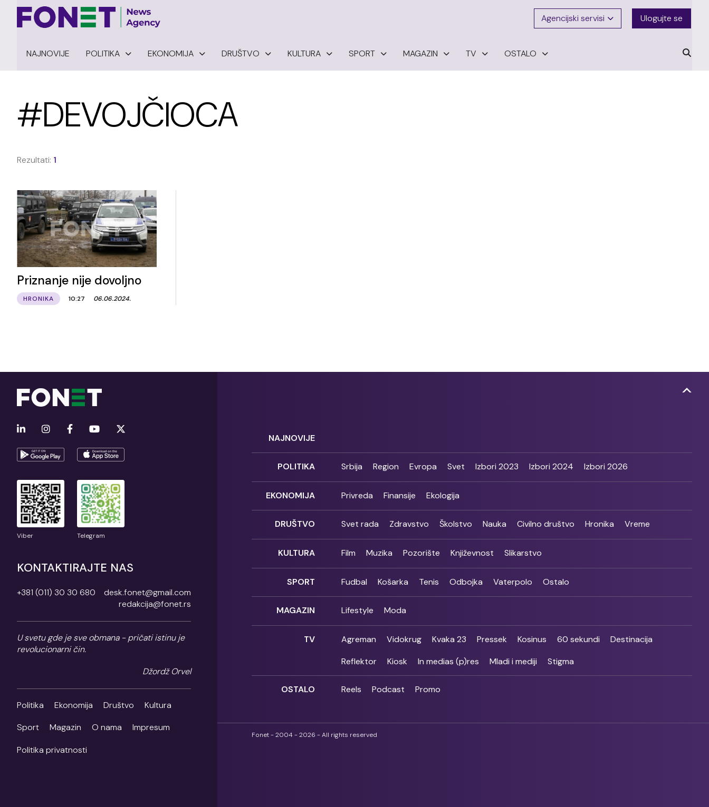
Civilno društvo (545, 520)
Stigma (561, 655)
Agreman (358, 633)
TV (309, 633)
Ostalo (556, 577)
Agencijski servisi (578, 17)
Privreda (357, 492)
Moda (395, 605)
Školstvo (455, 520)
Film (348, 548)
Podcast (388, 683)
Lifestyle (357, 605)
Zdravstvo (409, 520)
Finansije (400, 492)
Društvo (118, 703)
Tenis (429, 577)
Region (386, 464)
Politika (30, 703)
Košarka (393, 577)
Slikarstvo (523, 548)
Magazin (65, 725)
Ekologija (442, 492)
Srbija (351, 464)
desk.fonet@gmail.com (147, 590)
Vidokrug (404, 633)
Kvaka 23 (449, 633)
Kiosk (397, 655)
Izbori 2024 (551, 464)
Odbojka (466, 577)
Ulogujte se (662, 17)
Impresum (151, 725)
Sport (28, 725)
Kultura (158, 703)
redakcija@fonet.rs (155, 602)
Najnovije (292, 436)
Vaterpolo (512, 577)
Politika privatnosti (52, 748)
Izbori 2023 (497, 464)
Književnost (472, 548)
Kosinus (532, 633)
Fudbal (354, 577)
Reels (351, 683)
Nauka (494, 520)
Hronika (599, 520)
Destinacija (631, 633)
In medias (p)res (448, 655)
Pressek (492, 633)
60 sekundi (578, 633)
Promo (427, 683)
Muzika (379, 548)
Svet (456, 464)
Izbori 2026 (606, 464)
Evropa (423, 464)
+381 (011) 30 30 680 (56, 590)
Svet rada (360, 520)
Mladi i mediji (513, 655)
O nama (107, 725)
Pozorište (421, 548)
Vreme (637, 520)
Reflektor (359, 655)
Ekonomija (73, 703)
